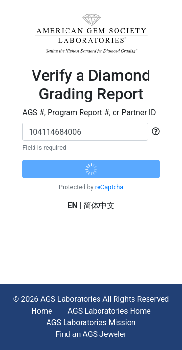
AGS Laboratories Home (108, 310)
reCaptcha (109, 187)
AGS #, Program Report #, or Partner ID (89, 112)
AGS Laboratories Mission (90, 322)
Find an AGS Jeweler (90, 334)
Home (41, 310)
